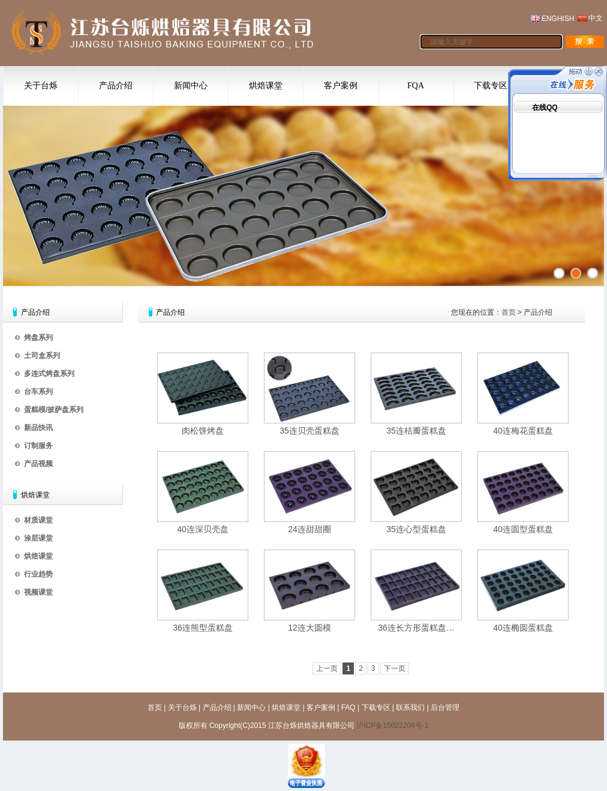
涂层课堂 (38, 538)
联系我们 (410, 707)
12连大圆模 (309, 627)
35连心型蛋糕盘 (416, 529)
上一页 (327, 668)
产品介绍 (116, 85)
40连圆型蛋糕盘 (523, 529)
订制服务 (38, 445)
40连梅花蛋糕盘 (523, 430)
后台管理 (445, 707)
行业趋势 (38, 574)
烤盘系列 (38, 337)
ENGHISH (558, 18)
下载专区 (490, 85)
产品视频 (38, 463)
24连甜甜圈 (309, 529)
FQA (415, 85)
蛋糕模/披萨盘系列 (53, 409)
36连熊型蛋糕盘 (203, 627)
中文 (595, 18)
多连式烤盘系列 (49, 373)
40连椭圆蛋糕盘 (523, 627)
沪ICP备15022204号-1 (392, 725)
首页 (508, 312)
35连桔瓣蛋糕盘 (416, 430)
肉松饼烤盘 (203, 430)
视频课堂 (38, 592)
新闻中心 (191, 85)
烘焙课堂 (266, 85)
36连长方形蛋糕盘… (416, 627)
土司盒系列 (42, 355)
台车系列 (38, 391)
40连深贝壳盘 (203, 529)
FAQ (348, 707)
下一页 (394, 668)
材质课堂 (38, 520)
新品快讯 (38, 427)
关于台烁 (41, 85)
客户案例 (340, 85)
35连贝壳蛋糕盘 (309, 430)
